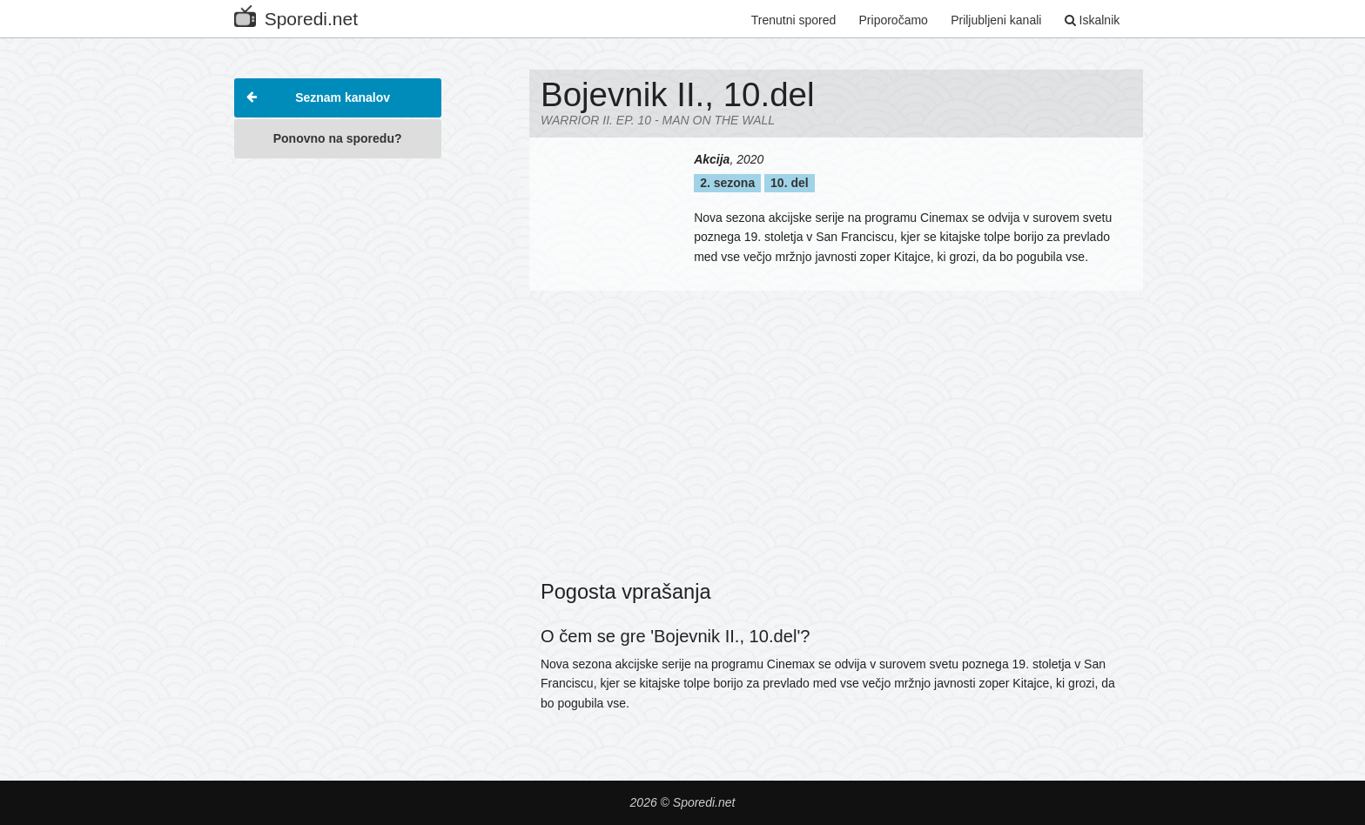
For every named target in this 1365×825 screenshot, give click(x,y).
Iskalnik (1092, 20)
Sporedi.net (296, 15)
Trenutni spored (794, 20)
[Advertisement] (337, 430)
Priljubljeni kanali (996, 20)
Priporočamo (893, 20)
